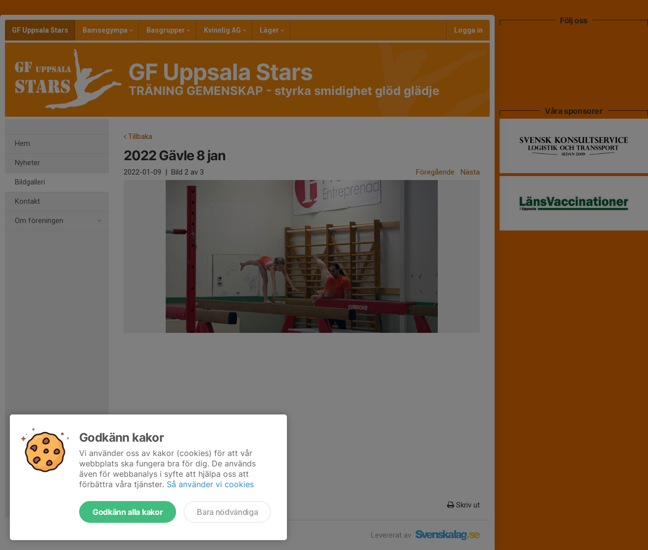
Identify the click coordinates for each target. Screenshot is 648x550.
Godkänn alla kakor (128, 512)
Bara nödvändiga (227, 512)
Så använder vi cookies (210, 484)
